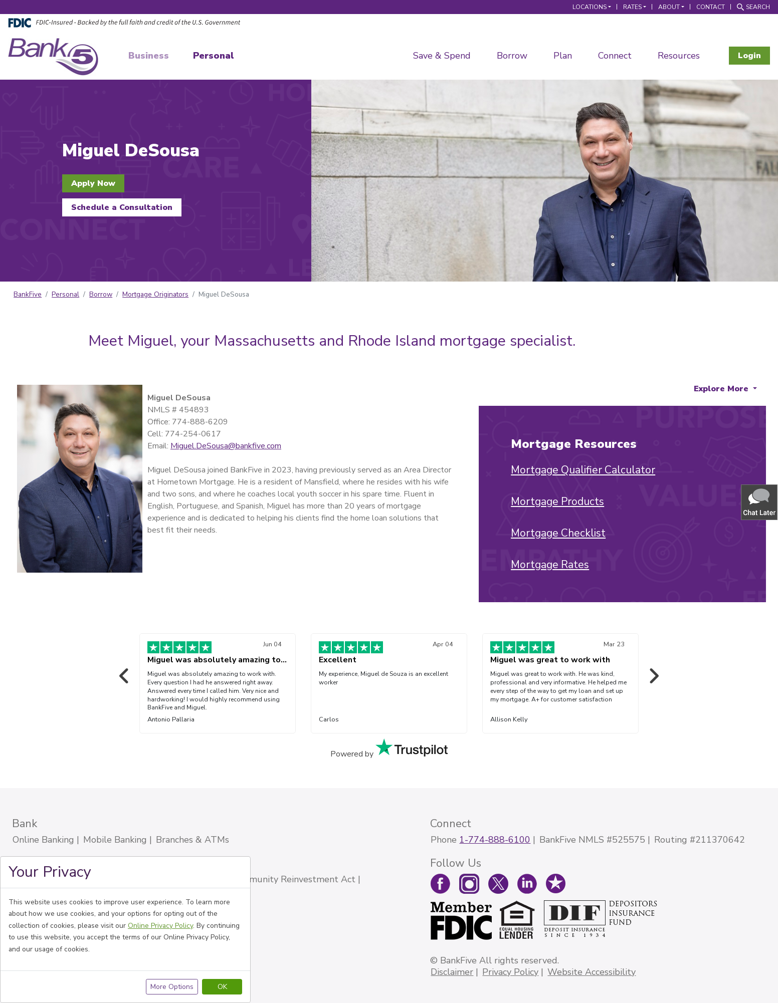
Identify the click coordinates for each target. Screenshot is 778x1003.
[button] (759, 501)
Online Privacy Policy (160, 925)
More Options (171, 986)
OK (222, 986)
